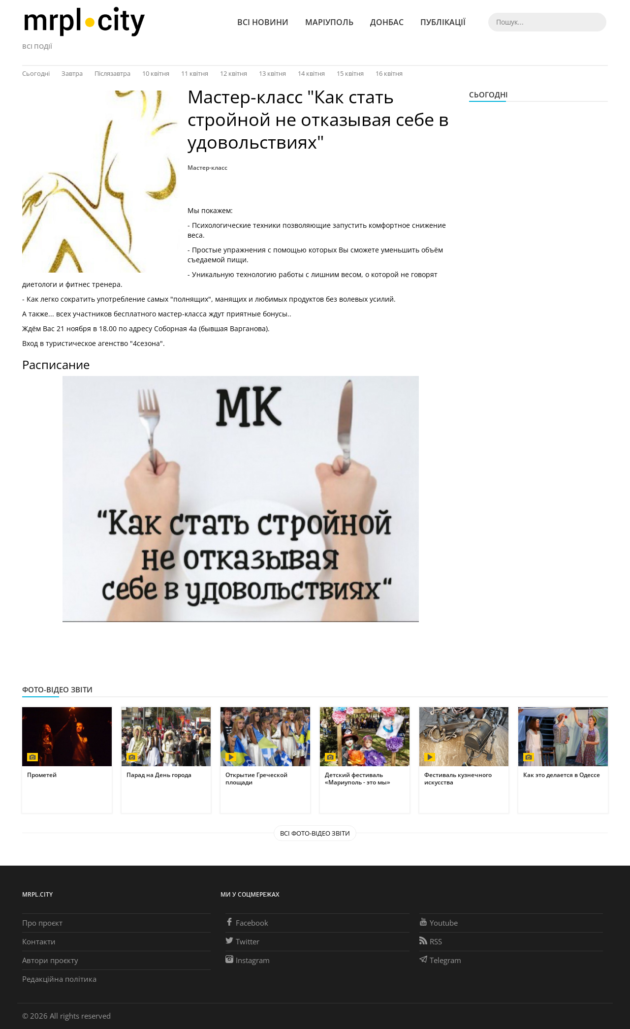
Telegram (440, 960)
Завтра (72, 73)
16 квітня (389, 73)
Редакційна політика (59, 979)
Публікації (443, 22)
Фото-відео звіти (57, 689)
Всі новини (262, 22)
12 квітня (233, 73)
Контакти (39, 941)
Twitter (242, 941)
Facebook (246, 923)
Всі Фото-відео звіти (315, 833)
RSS (430, 941)
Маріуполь (329, 22)
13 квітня (272, 73)
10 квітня (155, 73)
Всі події (37, 46)
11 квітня (194, 73)
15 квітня (350, 73)
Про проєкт (42, 923)
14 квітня (311, 73)
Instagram (247, 960)
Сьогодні (36, 73)
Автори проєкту (50, 960)
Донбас (387, 22)
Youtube (438, 923)
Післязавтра (112, 73)
